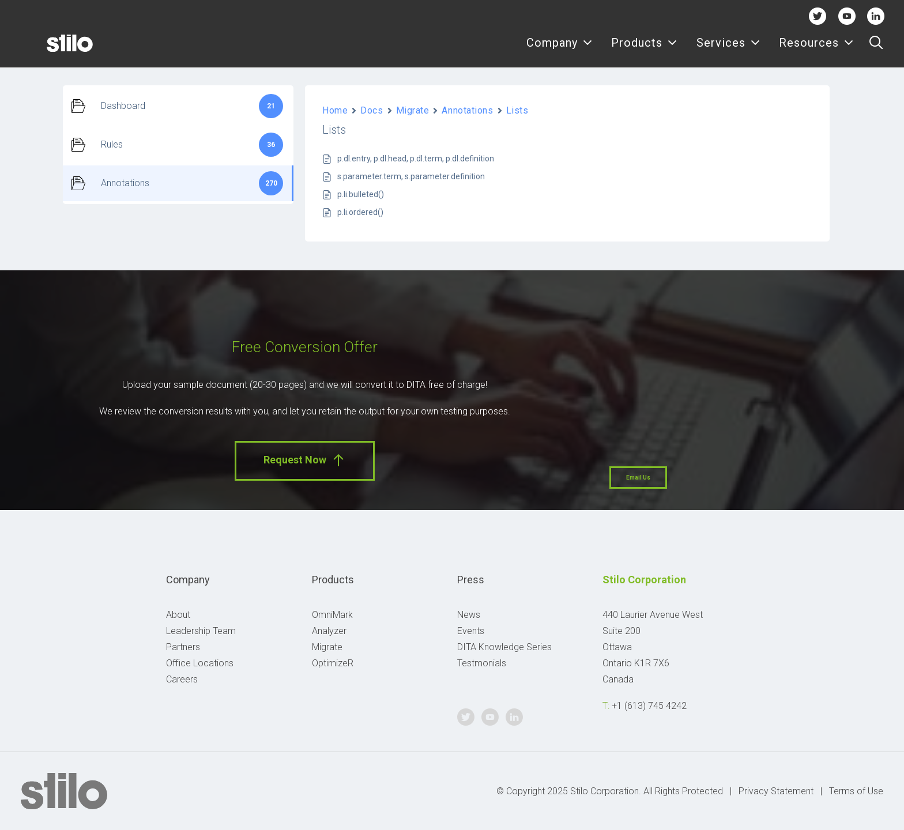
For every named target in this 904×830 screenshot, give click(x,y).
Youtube (847, 16)
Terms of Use (856, 791)
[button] (876, 50)
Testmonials (481, 663)
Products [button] (644, 50)
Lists (517, 110)
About (178, 614)
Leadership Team (201, 630)
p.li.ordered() (360, 212)
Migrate (413, 110)
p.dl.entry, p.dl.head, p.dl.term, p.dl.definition (415, 158)
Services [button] (728, 50)
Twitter (818, 16)
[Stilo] (51, 50)
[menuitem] (559, 50)
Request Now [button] (304, 460)
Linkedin (876, 16)
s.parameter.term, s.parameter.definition (411, 176)
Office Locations (199, 663)
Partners (183, 647)
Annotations (467, 110)
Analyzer (329, 630)
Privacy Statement (776, 791)
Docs (371, 110)
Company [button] (559, 50)
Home (335, 110)
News (468, 614)
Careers (182, 679)
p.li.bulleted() (360, 194)
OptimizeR (332, 663)
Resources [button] (816, 50)
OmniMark (332, 614)
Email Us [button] (638, 477)
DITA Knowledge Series (504, 647)
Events (470, 630)
